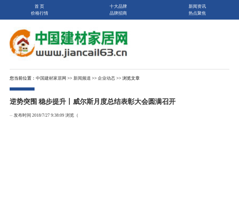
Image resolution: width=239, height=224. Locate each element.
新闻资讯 (197, 6)
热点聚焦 (197, 13)
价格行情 (39, 13)
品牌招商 (118, 13)
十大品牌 (118, 6)
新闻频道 (82, 78)
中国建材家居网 (51, 78)
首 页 (40, 6)
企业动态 (106, 78)
